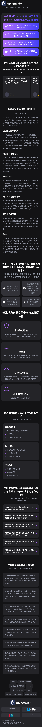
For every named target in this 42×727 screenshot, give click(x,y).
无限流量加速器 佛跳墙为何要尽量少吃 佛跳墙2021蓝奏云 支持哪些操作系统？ (19, 517)
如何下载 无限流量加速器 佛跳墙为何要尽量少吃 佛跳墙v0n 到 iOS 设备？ (19, 508)
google (29, 686)
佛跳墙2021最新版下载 (17, 686)
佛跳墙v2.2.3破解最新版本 (14, 694)
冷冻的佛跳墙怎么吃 (25, 682)
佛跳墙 (13, 682)
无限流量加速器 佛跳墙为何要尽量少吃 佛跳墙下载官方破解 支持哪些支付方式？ (19, 551)
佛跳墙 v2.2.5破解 (30, 694)
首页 (2, 7)
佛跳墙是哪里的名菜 (17, 690)
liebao (29, 690)
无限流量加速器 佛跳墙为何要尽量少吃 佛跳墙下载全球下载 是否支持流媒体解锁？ (19, 534)
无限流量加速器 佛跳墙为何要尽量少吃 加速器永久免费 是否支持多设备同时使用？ (19, 525)
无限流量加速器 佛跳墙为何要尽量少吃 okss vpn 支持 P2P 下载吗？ (19, 542)
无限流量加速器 (10, 7)
